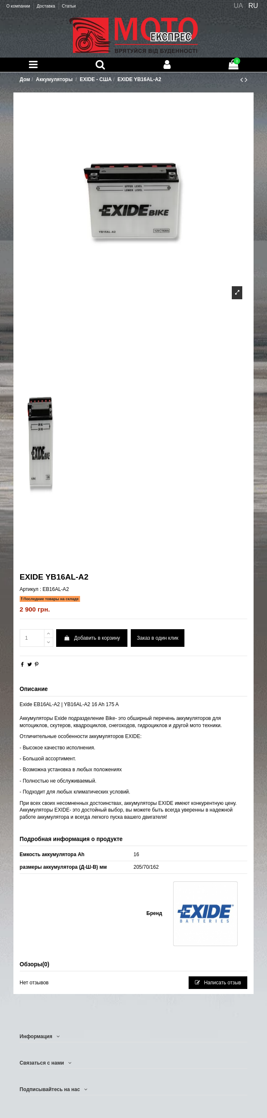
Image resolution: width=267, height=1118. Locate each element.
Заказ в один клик (158, 638)
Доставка (46, 6)
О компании (18, 6)
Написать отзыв (218, 983)
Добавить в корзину (92, 638)
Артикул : (30, 589)
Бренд (154, 913)
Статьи (68, 6)
